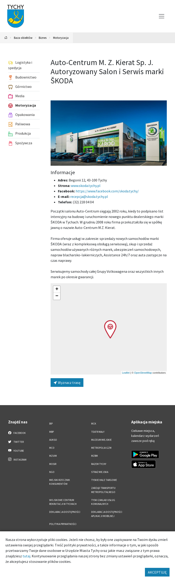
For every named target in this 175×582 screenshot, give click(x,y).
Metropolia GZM (101, 447)
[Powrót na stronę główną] (6, 38)
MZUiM (53, 455)
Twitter (16, 442)
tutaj (26, 556)
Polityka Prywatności (62, 524)
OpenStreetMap (143, 372)
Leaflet (126, 372)
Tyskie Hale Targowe (104, 480)
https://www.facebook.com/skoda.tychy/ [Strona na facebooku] (107, 191)
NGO (51, 472)
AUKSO (53, 439)
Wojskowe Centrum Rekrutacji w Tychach (63, 502)
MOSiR (52, 464)
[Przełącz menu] (161, 16)
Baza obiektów (23, 37)
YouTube (16, 450)
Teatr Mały (97, 431)
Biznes (42, 37)
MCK (93, 423)
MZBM (94, 455)
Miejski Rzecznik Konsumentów (59, 481)
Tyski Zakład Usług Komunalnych (103, 502)
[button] (110, 329)
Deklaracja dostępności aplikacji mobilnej (106, 513)
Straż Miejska (99, 472)
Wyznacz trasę (67, 382)
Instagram (17, 459)
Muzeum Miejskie (101, 439)
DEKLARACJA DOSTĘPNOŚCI (64, 512)
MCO (51, 447)
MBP (51, 431)
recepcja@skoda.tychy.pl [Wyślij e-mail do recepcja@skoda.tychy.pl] (89, 196)
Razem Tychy (98, 464)
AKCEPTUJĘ (157, 572)
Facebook (17, 433)
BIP (51, 423)
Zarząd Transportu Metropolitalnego (103, 489)
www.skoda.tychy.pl (85, 185)
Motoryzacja (61, 37)
